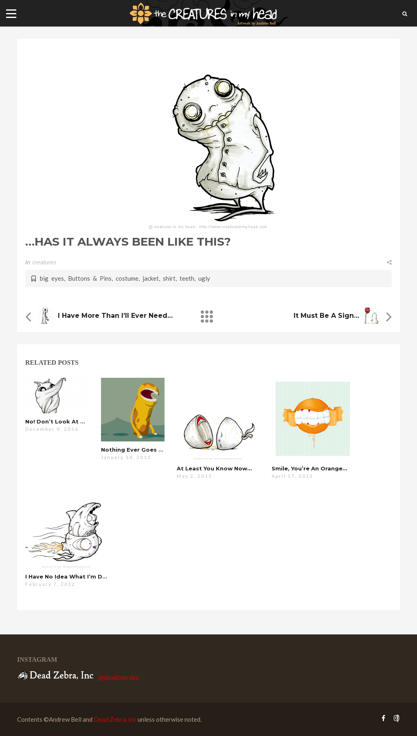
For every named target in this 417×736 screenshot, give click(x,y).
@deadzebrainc (119, 677)
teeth (187, 278)
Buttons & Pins (90, 278)
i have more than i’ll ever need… (115, 315)
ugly (204, 278)
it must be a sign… (326, 315)
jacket (151, 278)
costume (127, 278)
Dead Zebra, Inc (115, 719)
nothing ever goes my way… (143, 449)
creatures (44, 262)
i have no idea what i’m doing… (72, 576)
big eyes (52, 278)
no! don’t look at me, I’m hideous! (77, 421)
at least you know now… (214, 468)
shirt (169, 278)
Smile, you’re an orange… (309, 468)
